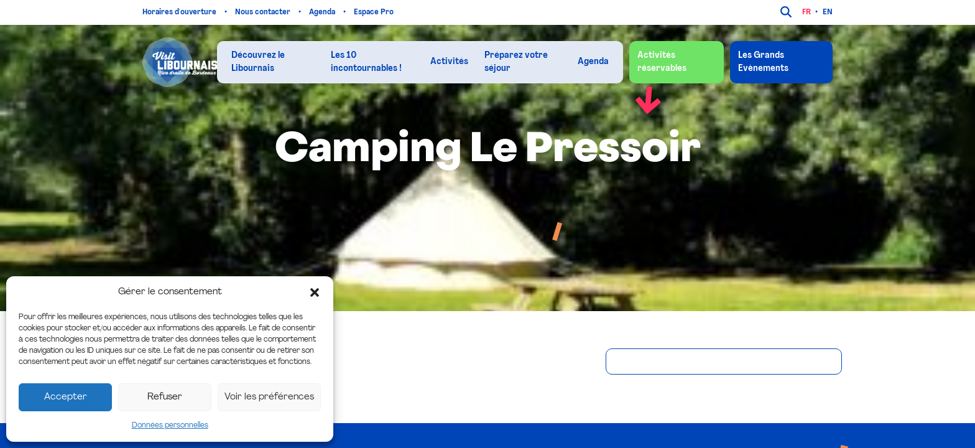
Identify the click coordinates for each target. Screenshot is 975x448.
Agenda (323, 12)
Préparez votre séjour (516, 62)
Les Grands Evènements (763, 62)
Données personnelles (170, 425)
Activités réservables (661, 62)
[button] (314, 292)
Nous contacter (263, 12)
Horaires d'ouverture (180, 12)
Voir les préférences (269, 397)
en (828, 12)
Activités (449, 62)
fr (806, 12)
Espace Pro (374, 12)
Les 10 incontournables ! (366, 62)
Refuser (164, 397)
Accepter (65, 397)
